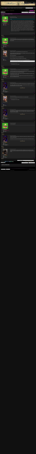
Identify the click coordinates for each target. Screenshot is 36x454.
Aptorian (3, 15)
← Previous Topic (26, 161)
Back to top (2, 35)
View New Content (31, 10)
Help (34, 2)
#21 (34, 15)
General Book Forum (7, 10)
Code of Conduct (27, 10)
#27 (34, 108)
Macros (3, 108)
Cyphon (3, 49)
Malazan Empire (3, 10)
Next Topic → (34, 161)
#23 (34, 49)
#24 (34, 67)
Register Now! (29, 2)
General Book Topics (12, 10)
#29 (34, 134)
